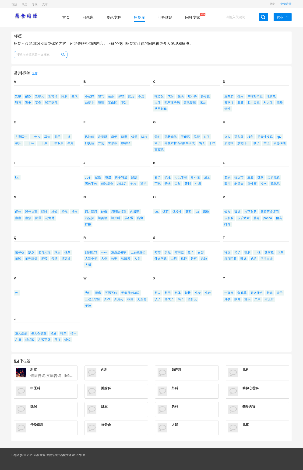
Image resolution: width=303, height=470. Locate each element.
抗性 (168, 177)
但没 (227, 109)
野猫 (270, 293)
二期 (67, 137)
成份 (171, 96)
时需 (158, 252)
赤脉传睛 (190, 102)
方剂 (101, 143)
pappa (268, 218)
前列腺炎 (31, 258)
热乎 (114, 258)
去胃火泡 (44, 252)
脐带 (44, 258)
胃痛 (98, 293)
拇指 (74, 211)
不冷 (124, 102)
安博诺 (52, 96)
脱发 (104, 406)
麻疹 (28, 218)
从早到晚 (161, 109)
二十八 (35, 137)
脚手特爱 (121, 177)
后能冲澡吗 (265, 137)
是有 (194, 258)
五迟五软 (111, 293)
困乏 (207, 177)
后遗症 (228, 143)
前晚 (18, 258)
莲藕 (260, 177)
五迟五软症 (92, 299)
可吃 (158, 183)
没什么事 (31, 211)
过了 (207, 137)
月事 (227, 299)
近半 (143, 183)
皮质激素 (243, 218)
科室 (33, 370)
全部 (35, 73)
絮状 (188, 293)
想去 (158, 293)
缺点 (31, 252)
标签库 (139, 17)
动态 (24, 4)
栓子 (191, 252)
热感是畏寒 (118, 252)
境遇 (108, 177)
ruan (104, 252)
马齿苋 (49, 218)
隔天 (202, 143)
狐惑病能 (280, 143)
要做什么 (256, 293)
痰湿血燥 (267, 258)
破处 (237, 211)
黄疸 (267, 143)
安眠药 (39, 96)
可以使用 (181, 177)
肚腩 (240, 102)
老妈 (227, 177)
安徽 (18, 96)
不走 (141, 96)
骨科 (158, 137)
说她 (204, 258)
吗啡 (44, 211)
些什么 (192, 299)
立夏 (250, 177)
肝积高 (185, 137)
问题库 (88, 17)
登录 (272, 4)
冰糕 (121, 96)
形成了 (169, 299)
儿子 (57, 137)
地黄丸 (271, 96)
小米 (208, 293)
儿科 (245, 370)
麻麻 (18, 218)
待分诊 (106, 425)
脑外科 (115, 218)
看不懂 (195, 177)
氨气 (74, 96)
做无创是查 (38, 333)
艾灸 (38, 102)
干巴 (212, 143)
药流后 (269, 299)
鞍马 (18, 102)
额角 (70, 143)
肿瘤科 (106, 388)
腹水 (144, 137)
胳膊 (197, 137)
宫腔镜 (159, 149)
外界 (107, 299)
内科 (104, 370)
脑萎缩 (102, 218)
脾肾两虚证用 (270, 211)
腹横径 (125, 143)
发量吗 (102, 137)
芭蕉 (111, 96)
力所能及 (274, 177)
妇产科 (176, 370)
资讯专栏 (113, 17)
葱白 (203, 102)
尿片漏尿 (91, 211)
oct (157, 211)
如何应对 (91, 252)
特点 (227, 252)
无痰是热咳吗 (130, 293)
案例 (28, 102)
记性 (98, 177)
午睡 (88, 305)
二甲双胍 (57, 143)
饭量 (134, 137)
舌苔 (201, 252)
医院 (33, 406)
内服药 (134, 211)
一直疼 (228, 293)
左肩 (18, 339)
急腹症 (121, 183)
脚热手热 (91, 183)
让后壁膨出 (137, 252)
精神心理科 (250, 388)
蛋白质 (228, 96)
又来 (257, 299)
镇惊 (67, 339)
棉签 (54, 211)
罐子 (158, 143)
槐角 (250, 137)
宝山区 (112, 102)
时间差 (179, 252)
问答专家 (192, 16)
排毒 (227, 224)
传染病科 (36, 425)
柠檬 (88, 224)
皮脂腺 (228, 218)
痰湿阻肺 (230, 258)
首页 (66, 17)
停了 (237, 252)
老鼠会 (238, 183)
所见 (168, 252)
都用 (240, 96)
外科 (175, 388)
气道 (54, 258)
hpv (279, 137)
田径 (257, 252)
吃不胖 (192, 96)
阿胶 (64, 96)
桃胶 (247, 252)
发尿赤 (112, 143)
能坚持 (89, 218)
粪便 (114, 137)
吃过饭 (159, 96)
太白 (281, 252)
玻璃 (101, 102)
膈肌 (134, 177)
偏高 (279, 218)
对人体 (268, 102)
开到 (188, 183)
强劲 (67, 252)
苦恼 (168, 183)
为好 (88, 293)
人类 (104, 258)
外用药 (118, 299)
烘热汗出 (243, 143)
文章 (45, 4)
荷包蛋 (238, 137)
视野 (184, 258)
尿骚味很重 (118, 211)
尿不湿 (128, 218)
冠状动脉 (171, 137)
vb (16, 293)
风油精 (89, 137)
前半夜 (19, 252)
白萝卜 (89, 102)
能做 (104, 211)
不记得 (89, 96)
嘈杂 (63, 333)
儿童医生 (21, 137)
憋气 (101, 96)
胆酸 (280, 102)
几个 (88, 177)
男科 (175, 406)
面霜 (38, 218)
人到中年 (91, 258)
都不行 (228, 102)
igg (17, 177)
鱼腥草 (242, 293)
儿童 (245, 425)
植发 (53, 333)
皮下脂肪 (250, 211)
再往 (57, 339)
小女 (198, 293)
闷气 (64, 211)
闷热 (18, 211)
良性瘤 (252, 183)
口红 (178, 183)
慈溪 (181, 96)
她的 (253, 258)
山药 (174, 258)
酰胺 (28, 96)
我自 (130, 299)
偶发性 (177, 211)
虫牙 (158, 102)
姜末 (133, 183)
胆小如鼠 (253, 102)
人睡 (88, 265)
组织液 (29, 339)
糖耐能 (269, 252)
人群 (175, 425)
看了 (158, 177)
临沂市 (238, 177)
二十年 (29, 143)
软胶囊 (125, 258)
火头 (227, 137)
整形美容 (248, 406)
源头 (247, 299)
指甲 (73, 333)
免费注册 (286, 4)
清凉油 (65, 258)
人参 (137, 258)
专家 (35, 4)
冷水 (264, 183)
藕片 (189, 211)
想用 (168, 293)
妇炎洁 (89, 143)
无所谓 (141, 299)
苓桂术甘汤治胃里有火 (180, 143)
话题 (14, 4)
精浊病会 (107, 183)
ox (197, 211)
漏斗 (227, 183)
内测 (140, 218)
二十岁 (42, 143)
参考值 (205, 96)
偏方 (227, 211)
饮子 (280, 293)
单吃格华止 (255, 96)
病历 (131, 96)
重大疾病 (21, 333)
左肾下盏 (44, 339)
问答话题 (165, 17)
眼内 (237, 299)
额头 (18, 143)
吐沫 (243, 258)
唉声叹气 (51, 102)
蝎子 (181, 299)
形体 (178, 293)
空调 (198, 183)
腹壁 (124, 137)
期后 (57, 252)
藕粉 (206, 211)
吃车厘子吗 (172, 102)
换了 (257, 143)
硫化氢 (275, 183)
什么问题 (161, 258)
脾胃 (257, 218)
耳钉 (47, 137)
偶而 (165, 211)
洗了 (158, 299)
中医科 (35, 388)
